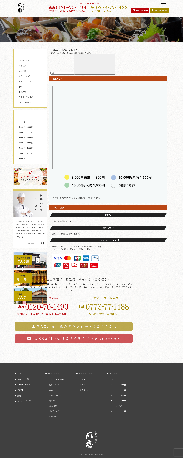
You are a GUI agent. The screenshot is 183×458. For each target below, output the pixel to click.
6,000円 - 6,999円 (26, 153)
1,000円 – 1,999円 (118, 385)
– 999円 (114, 379)
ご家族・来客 (54, 411)
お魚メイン (84, 385)
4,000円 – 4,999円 (118, 401)
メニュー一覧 (23, 379)
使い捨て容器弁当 (26, 60)
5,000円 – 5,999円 (118, 406)
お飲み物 (22, 92)
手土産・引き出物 (26, 97)
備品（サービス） (26, 102)
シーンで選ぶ (54, 374)
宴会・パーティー (56, 385)
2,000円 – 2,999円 (118, 390)
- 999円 (22, 122)
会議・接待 (53, 406)
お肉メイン (84, 379)
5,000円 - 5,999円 (26, 148)
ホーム (20, 374)
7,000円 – (115, 416)
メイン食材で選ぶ (86, 374)
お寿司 (21, 87)
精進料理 (52, 401)
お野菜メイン (85, 390)
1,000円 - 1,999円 (26, 127)
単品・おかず (24, 76)
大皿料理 (22, 71)
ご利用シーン (23, 390)
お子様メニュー (25, 81)
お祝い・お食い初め (56, 379)
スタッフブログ (24, 401)
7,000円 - (22, 159)
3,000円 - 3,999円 (26, 138)
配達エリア (22, 396)
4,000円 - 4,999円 (26, 143)
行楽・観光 (53, 416)
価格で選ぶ (114, 374)
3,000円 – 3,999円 (118, 395)
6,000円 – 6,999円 (118, 411)
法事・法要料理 (55, 395)
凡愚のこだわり (24, 385)
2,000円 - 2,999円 (26, 132)
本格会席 (22, 66)
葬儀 (51, 390)
